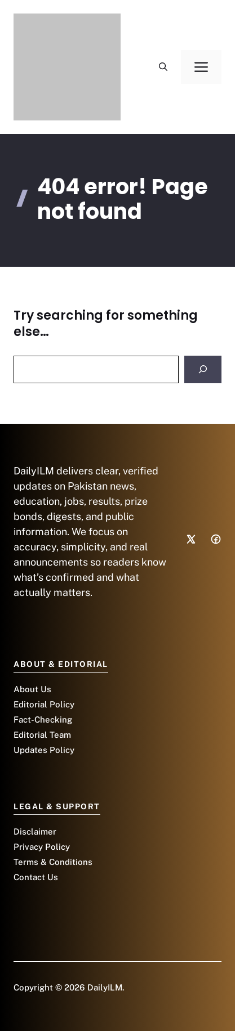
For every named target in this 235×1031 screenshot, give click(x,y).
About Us (32, 689)
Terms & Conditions (53, 862)
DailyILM (104, 987)
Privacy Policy (42, 846)
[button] (163, 67)
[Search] (202, 369)
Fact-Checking (43, 719)
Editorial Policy (44, 704)
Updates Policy (44, 750)
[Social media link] (191, 539)
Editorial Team (42, 734)
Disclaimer (35, 831)
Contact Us (36, 877)
